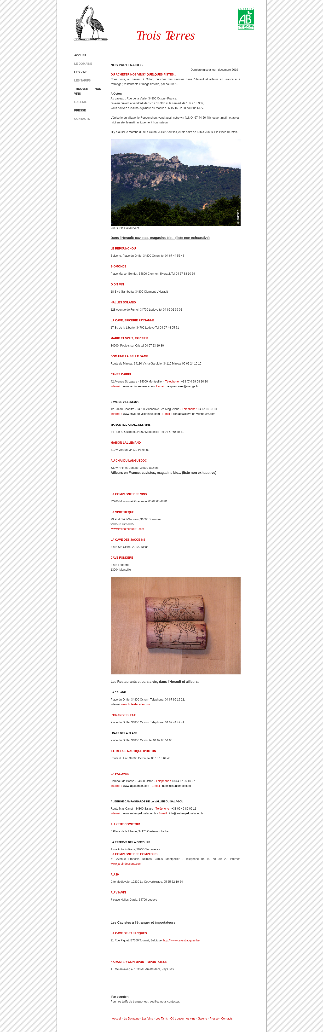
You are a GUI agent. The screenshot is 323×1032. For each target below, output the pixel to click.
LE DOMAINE (83, 63)
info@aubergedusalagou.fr (186, 813)
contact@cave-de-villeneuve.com (194, 414)
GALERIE (80, 102)
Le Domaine (131, 1018)
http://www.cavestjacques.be (181, 940)
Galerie (202, 1018)
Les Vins (147, 1018)
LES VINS (80, 72)
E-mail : (161, 386)
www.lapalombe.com (136, 786)
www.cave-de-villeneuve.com (141, 414)
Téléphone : (172, 381)
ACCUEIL (80, 55)
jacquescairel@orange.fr (182, 386)
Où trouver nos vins (182, 1018)
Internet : (116, 386)
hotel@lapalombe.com (176, 786)
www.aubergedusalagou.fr (139, 813)
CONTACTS (82, 119)
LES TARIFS (82, 80)
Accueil (116, 1018)
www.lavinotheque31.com (127, 529)
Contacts (226, 1018)
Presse (214, 1018)
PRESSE (80, 110)
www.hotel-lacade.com (135, 704)
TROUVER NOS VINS (87, 91)
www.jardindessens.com (138, 386)
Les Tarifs (162, 1018)
